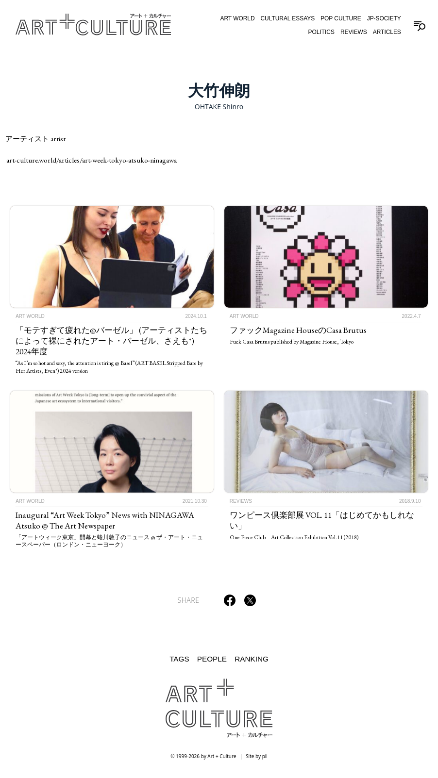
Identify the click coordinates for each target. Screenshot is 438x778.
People (212, 659)
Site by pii (257, 756)
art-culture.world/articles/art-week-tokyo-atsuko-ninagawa (91, 160)
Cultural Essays (287, 18)
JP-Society (384, 18)
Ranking (252, 659)
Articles (387, 32)
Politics (321, 32)
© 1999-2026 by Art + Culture (203, 756)
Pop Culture (340, 18)
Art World (237, 18)
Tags (179, 659)
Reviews (353, 32)
